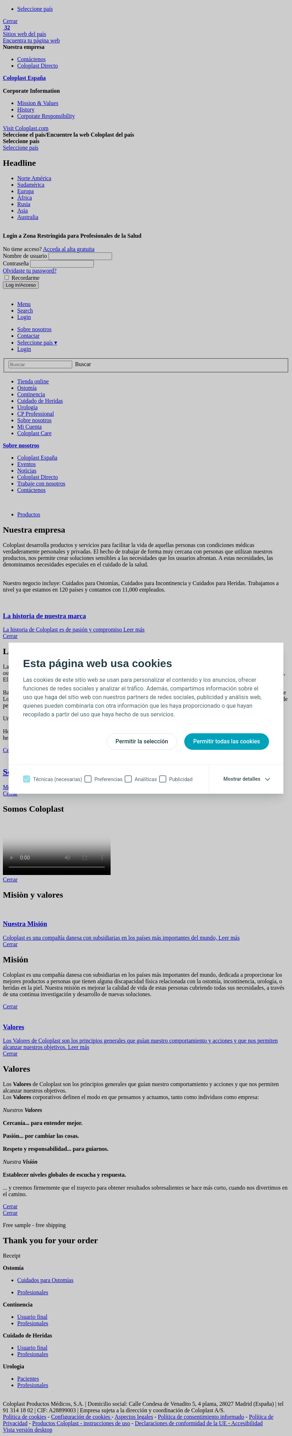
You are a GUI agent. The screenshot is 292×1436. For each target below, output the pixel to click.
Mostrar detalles (241, 779)
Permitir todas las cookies (226, 741)
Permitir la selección (142, 741)
